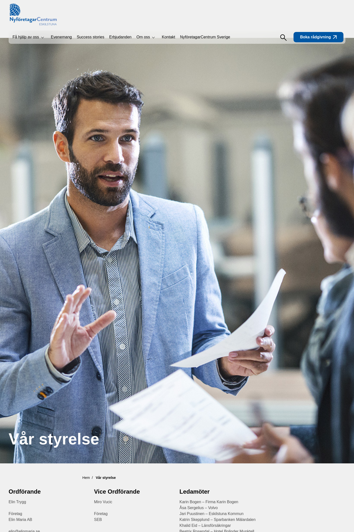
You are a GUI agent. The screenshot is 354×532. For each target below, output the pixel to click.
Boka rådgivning (318, 37)
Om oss (143, 37)
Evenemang (61, 37)
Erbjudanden (120, 37)
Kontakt (168, 37)
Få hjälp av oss (26, 37)
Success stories (90, 37)
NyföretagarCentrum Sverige (205, 37)
